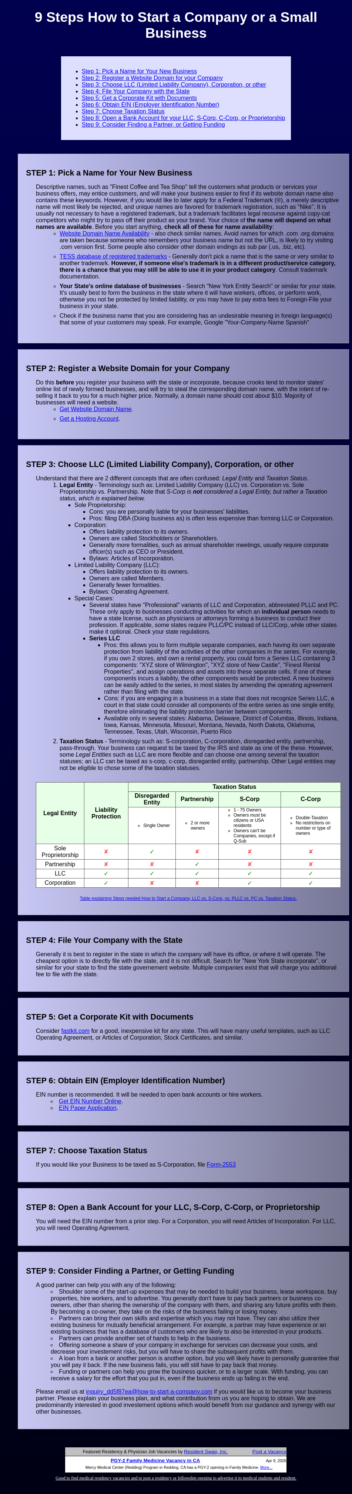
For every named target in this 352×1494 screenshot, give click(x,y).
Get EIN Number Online (90, 1101)
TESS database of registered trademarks (113, 256)
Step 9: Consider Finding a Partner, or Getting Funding (153, 124)
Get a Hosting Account (89, 419)
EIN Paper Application (88, 1108)
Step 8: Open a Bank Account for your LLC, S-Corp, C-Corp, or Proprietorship (183, 118)
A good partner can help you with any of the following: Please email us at (188, 1338)
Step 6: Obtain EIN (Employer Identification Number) (150, 104)
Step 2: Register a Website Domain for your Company (152, 78)
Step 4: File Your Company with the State (136, 91)
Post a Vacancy (269, 1451)
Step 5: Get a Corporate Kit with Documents (139, 98)
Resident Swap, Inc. (206, 1451)
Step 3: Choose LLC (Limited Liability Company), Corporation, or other (174, 84)
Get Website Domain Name (95, 409)
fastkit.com (75, 1031)
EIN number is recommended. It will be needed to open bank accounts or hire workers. (149, 1094)
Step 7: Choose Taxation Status (123, 111)
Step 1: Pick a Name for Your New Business (139, 71)
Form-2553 (221, 1164)
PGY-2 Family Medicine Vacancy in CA (155, 1460)
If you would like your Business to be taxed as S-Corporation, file (121, 1164)
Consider (48, 1031)
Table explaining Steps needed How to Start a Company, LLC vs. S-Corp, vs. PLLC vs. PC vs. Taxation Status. (188, 898)
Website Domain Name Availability (105, 233)
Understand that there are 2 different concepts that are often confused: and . (188, 681)
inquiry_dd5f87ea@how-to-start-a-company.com (149, 1391)
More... (266, 1467)
